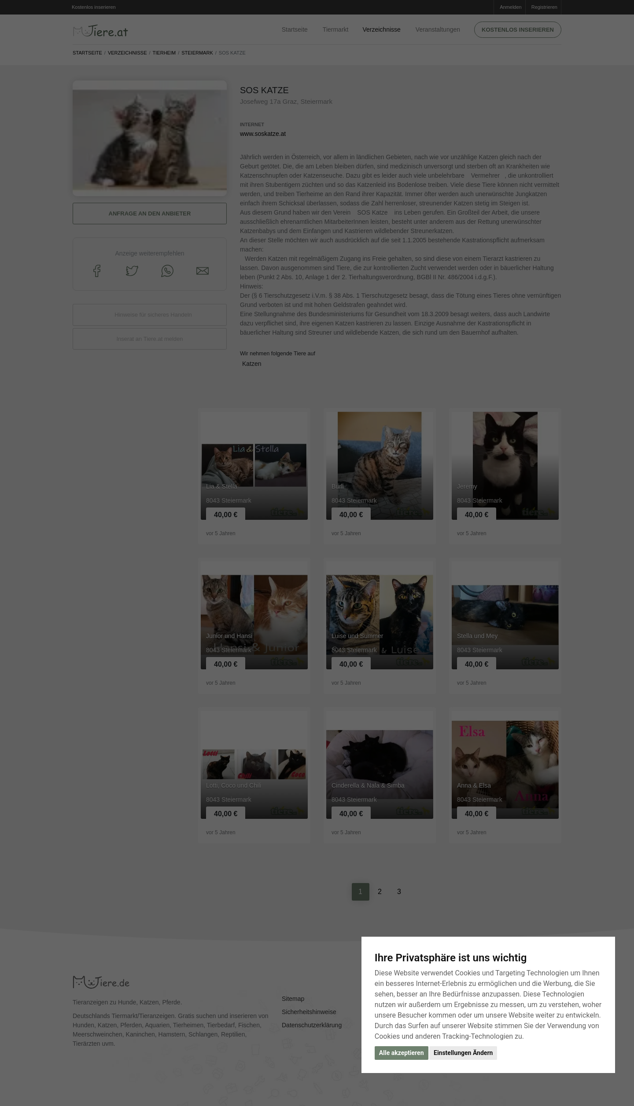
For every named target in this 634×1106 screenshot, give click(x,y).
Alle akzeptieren (401, 1052)
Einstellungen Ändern (463, 1052)
